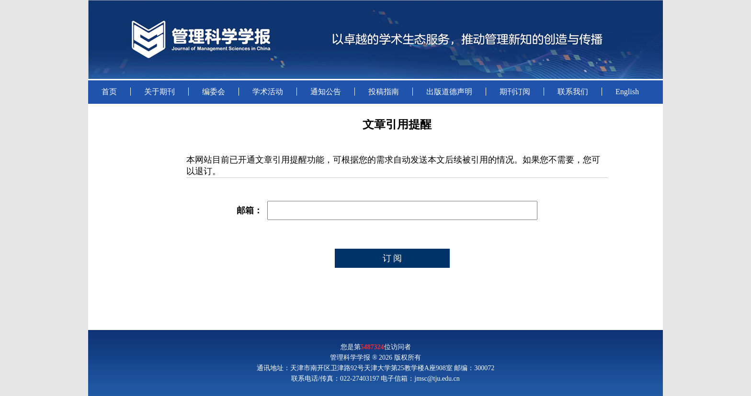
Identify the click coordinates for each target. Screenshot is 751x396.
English (627, 92)
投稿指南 (383, 92)
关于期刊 (159, 92)
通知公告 (325, 92)
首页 (109, 92)
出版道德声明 (449, 92)
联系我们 (573, 92)
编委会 (213, 92)
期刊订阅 (515, 92)
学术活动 (267, 92)
